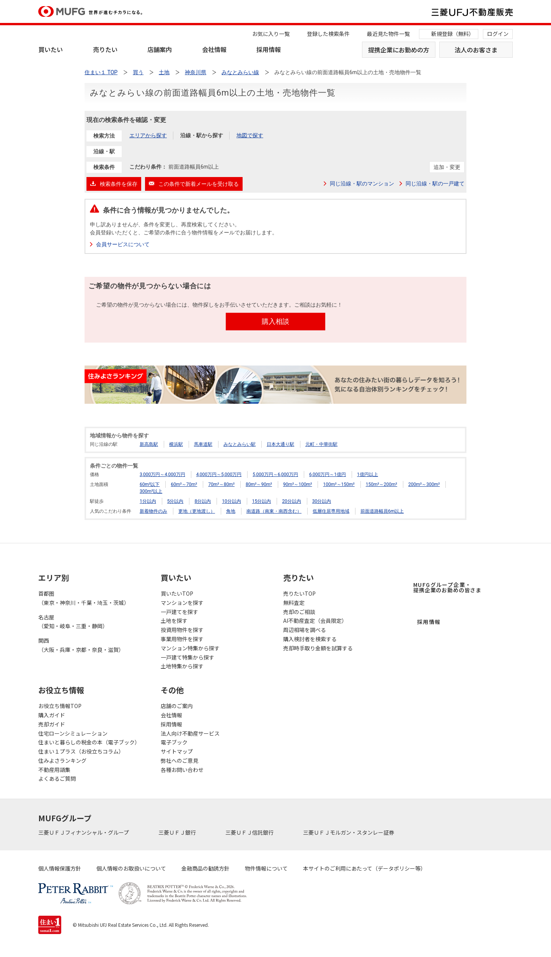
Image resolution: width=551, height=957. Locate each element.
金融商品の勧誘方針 (205, 868)
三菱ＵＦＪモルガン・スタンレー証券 (349, 832)
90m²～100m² (297, 484)
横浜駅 (176, 444)
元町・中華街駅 (321, 444)
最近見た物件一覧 (388, 33)
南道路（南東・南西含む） (274, 511)
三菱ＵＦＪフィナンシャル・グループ (84, 832)
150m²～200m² (381, 484)
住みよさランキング (62, 760)
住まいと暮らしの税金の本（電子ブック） (89, 742)
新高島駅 (149, 444)
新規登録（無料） (452, 33)
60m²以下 (150, 484)
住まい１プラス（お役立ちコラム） (81, 751)
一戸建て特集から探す (187, 657)
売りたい (105, 49)
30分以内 (321, 501)
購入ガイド (51, 715)
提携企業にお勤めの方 (398, 49)
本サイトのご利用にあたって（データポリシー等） (364, 868)
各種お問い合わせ (182, 769)
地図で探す (249, 135)
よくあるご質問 (57, 778)
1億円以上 (367, 474)
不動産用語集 (54, 769)
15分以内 (261, 501)
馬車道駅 (203, 444)
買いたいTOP (177, 593)
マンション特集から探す (190, 648)
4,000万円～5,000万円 (219, 474)
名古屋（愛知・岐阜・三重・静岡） (73, 621)
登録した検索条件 (328, 33)
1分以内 (148, 501)
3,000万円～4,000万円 (162, 474)
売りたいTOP (299, 593)
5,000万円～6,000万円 (275, 474)
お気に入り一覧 (271, 33)
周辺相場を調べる (304, 630)
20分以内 (291, 501)
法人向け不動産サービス (190, 733)
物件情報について (266, 868)
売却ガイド (51, 724)
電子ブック (174, 742)
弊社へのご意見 (179, 760)
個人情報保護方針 (59, 868)
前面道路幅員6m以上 (382, 511)
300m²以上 (151, 491)
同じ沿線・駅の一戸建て (435, 183)
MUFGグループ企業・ (447, 587)
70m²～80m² (221, 484)
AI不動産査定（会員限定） (315, 620)
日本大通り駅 (280, 444)
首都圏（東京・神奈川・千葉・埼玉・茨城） (83, 598)
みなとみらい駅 (239, 444)
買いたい (50, 49)
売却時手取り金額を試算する (318, 648)
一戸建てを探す (179, 612)
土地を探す (174, 620)
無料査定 (294, 602)
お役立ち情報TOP (60, 706)
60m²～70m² (184, 484)
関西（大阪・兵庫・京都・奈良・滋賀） (81, 645)
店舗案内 (159, 49)
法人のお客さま (476, 49)
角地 (230, 511)
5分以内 (175, 501)
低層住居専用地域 (331, 511)
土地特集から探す (182, 666)
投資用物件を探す (182, 630)
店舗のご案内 (177, 706)
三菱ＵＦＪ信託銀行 (250, 832)
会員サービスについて (123, 244)
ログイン (498, 33)
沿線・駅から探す (201, 135)
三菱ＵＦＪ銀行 (177, 832)
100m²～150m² (338, 484)
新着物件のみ (153, 511)
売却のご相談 (299, 612)
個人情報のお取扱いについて (131, 868)
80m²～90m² (259, 484)
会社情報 (214, 49)
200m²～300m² (424, 484)
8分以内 (202, 501)
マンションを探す (182, 602)
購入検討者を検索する (310, 639)
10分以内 (231, 501)
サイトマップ (177, 751)
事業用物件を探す (182, 639)
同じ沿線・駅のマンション (362, 183)
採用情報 (268, 49)
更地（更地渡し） (196, 511)
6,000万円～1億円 (327, 474)
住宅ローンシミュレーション (73, 733)
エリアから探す (148, 135)
